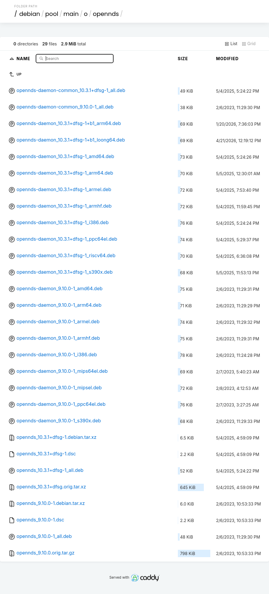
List (230, 43)
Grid (249, 43)
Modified (227, 58)
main (71, 14)
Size (183, 58)
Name (24, 58)
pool (51, 14)
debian (29, 14)
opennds (106, 14)
